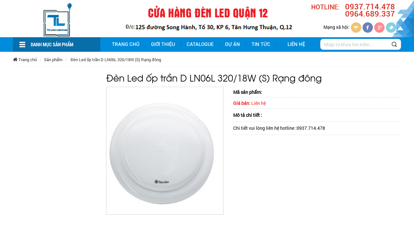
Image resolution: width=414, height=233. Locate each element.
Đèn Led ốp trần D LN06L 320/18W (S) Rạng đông (115, 59)
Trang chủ (125, 44)
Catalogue (200, 44)
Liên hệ (296, 44)
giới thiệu (163, 44)
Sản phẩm (53, 59)
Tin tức (261, 44)
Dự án (232, 44)
